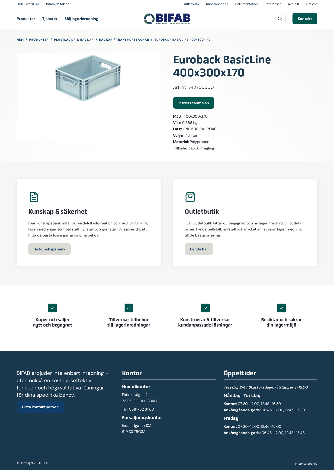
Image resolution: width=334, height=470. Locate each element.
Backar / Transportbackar (124, 39)
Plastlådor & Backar (74, 39)
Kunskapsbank (217, 4)
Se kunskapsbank (49, 249)
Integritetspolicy (306, 463)
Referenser (273, 4)
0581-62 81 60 (141, 409)
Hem (20, 39)
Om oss (311, 4)
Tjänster (50, 18)
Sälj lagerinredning (81, 18)
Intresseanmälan (193, 102)
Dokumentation (246, 4)
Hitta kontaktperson (40, 407)
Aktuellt (293, 4)
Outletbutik (191, 4)
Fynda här (199, 249)
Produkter (26, 18)
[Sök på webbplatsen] (280, 18)
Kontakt (305, 18)
